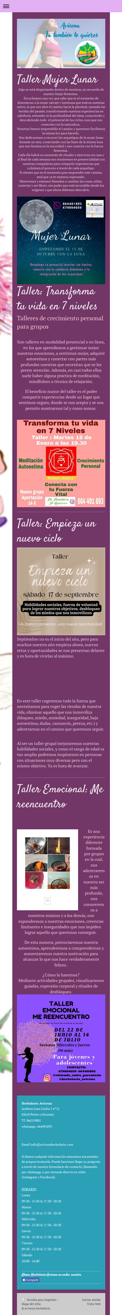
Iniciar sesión (91, 1300)
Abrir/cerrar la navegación (61, 6)
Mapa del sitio (31, 1304)
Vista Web (94, 1304)
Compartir (31, 1280)
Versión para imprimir (39, 1300)
